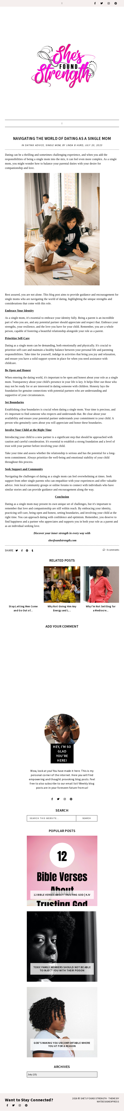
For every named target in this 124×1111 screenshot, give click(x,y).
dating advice (34, 145)
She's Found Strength (94, 1098)
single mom (53, 145)
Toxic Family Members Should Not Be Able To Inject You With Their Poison (62, 969)
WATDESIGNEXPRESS (108, 1101)
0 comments (111, 549)
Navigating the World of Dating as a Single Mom (62, 138)
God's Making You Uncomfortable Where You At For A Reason (62, 1044)
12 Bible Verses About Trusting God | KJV (62, 894)
